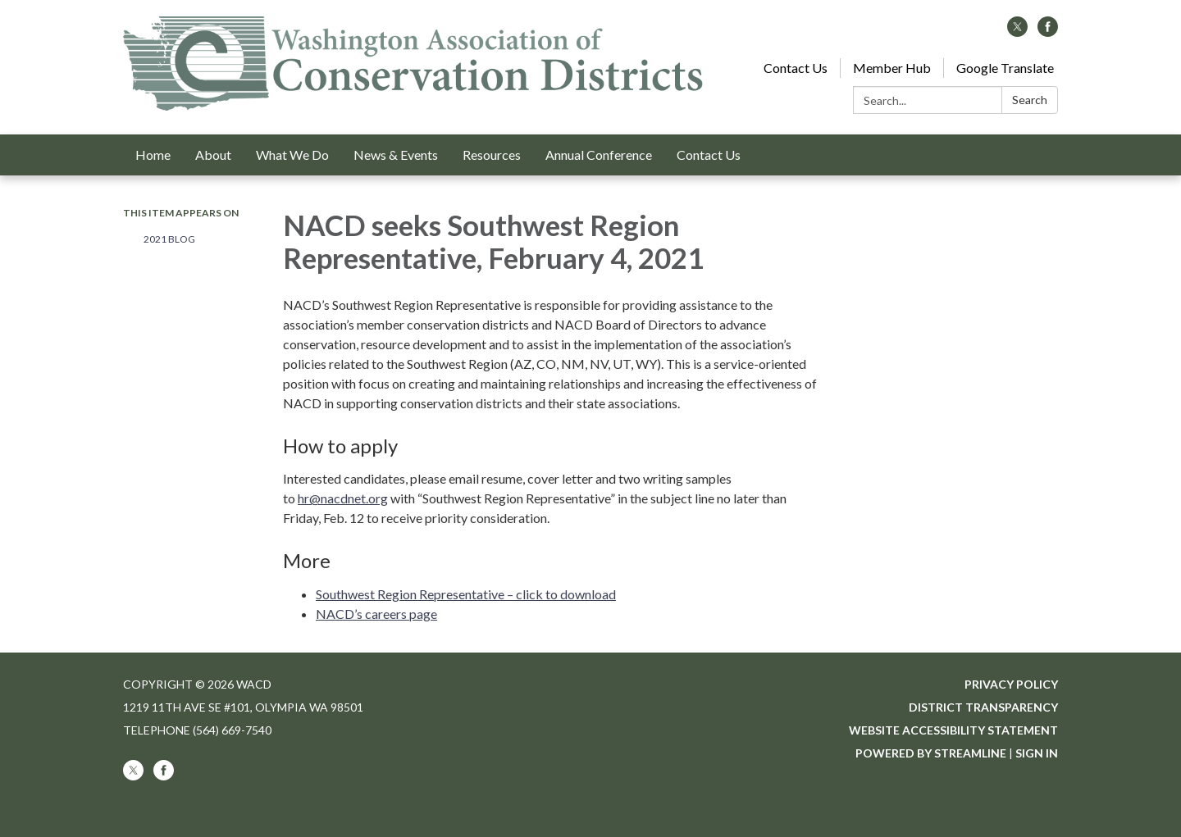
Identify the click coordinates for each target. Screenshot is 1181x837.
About (213, 154)
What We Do (292, 154)
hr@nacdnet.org (343, 498)
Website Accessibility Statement (953, 730)
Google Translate (1005, 67)
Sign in (1036, 753)
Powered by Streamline (930, 753)
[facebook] (1047, 31)
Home (153, 154)
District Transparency (983, 707)
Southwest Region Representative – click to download (466, 594)
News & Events (395, 154)
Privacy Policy (1011, 684)
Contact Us (796, 67)
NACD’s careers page (376, 613)
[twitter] (1017, 31)
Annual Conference (598, 154)
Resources (492, 154)
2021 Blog (169, 239)
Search (1029, 100)
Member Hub (892, 67)
